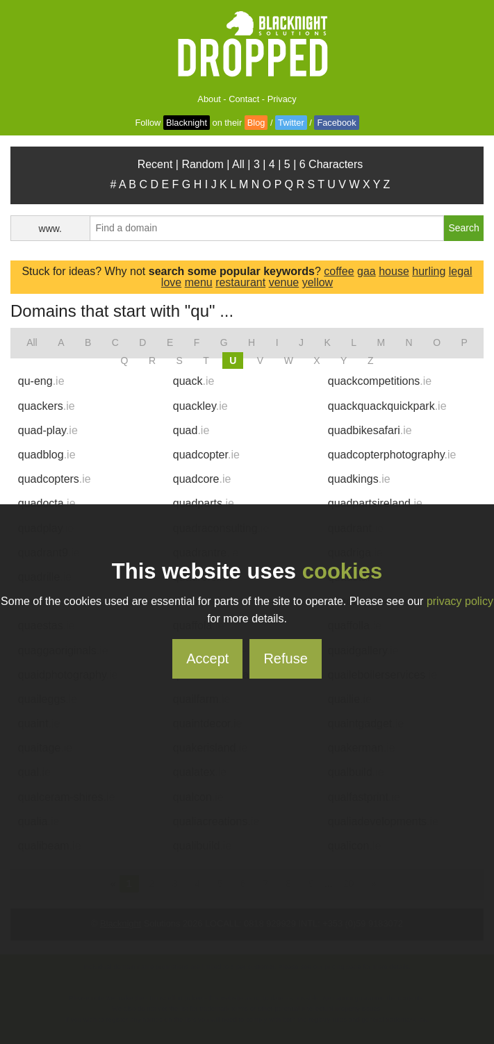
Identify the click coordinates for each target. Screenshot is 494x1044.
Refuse (285, 658)
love (171, 282)
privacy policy (460, 601)
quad (191, 430)
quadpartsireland (375, 503)
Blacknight (186, 122)
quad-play (48, 430)
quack (194, 381)
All (238, 164)
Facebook (336, 122)
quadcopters (54, 479)
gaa (366, 271)
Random (202, 164)
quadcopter (206, 455)
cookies (342, 571)
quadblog (47, 455)
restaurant (240, 282)
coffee (339, 271)
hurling (428, 271)
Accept (207, 658)
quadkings (359, 479)
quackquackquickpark (387, 406)
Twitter (291, 122)
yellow (317, 282)
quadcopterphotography (392, 455)
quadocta (47, 503)
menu (199, 282)
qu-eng (41, 381)
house (394, 271)
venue (284, 282)
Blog (256, 122)
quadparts (203, 503)
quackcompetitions (379, 381)
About (208, 99)
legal (460, 271)
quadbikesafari (370, 430)
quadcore (202, 479)
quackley (200, 406)
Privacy (282, 99)
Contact (244, 99)
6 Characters (331, 164)
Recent (155, 164)
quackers (46, 406)
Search (463, 227)
